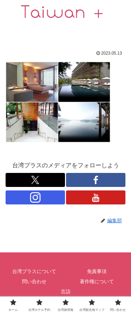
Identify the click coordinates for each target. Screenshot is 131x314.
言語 (66, 291)
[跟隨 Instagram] (35, 197)
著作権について (97, 281)
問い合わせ (34, 281)
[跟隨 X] (35, 180)
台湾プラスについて (34, 271)
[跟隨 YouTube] (95, 197)
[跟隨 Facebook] (95, 180)
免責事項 (97, 271)
